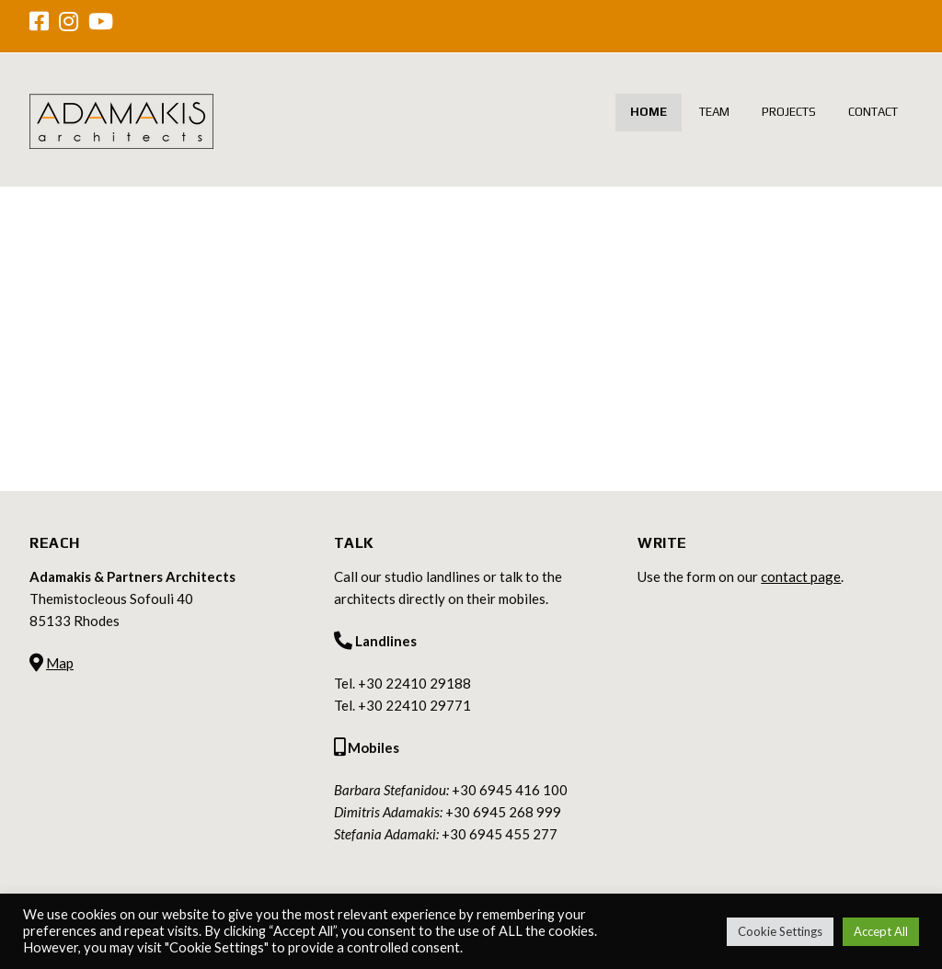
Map (60, 663)
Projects (789, 112)
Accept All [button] (881, 931)
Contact (873, 112)
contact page (801, 576)
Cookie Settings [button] (780, 931)
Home (648, 112)
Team (714, 112)
